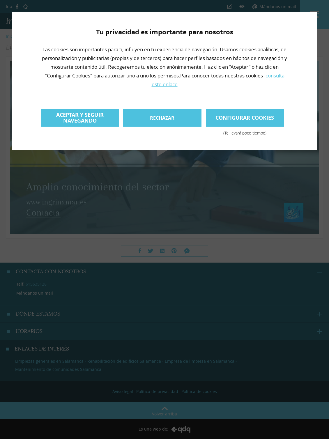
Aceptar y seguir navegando (80, 117)
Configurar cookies (245, 120)
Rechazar (162, 118)
